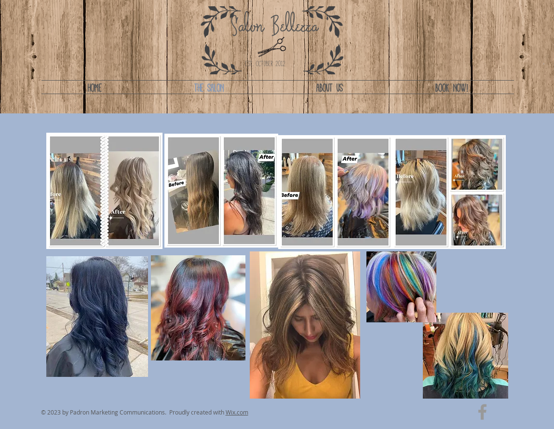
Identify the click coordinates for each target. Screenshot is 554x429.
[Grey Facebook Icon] (482, 411)
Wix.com (237, 412)
